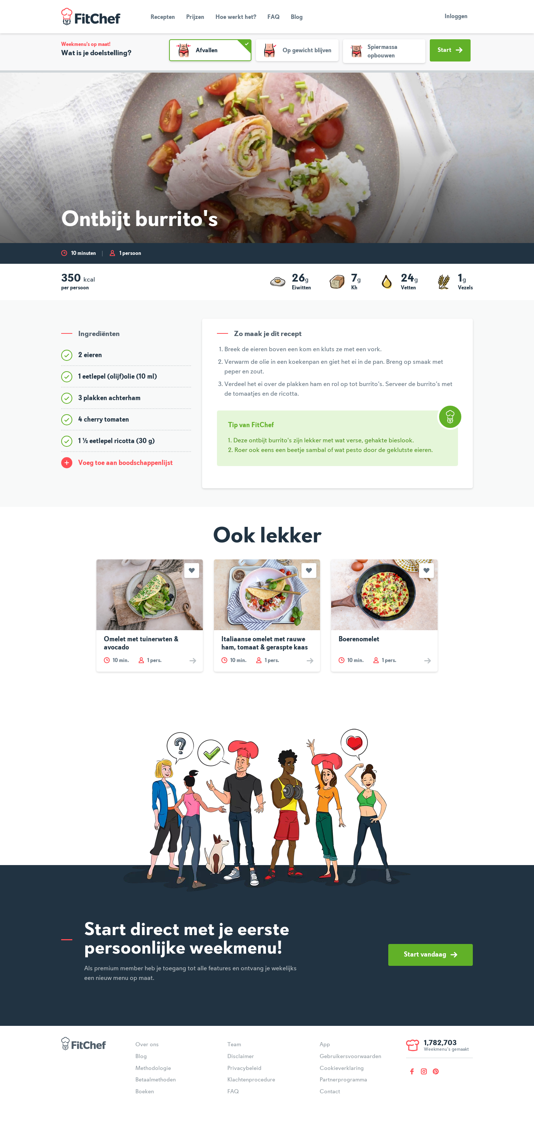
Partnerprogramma (343, 1080)
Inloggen (456, 17)
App (325, 1045)
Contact (330, 1092)
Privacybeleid (244, 1068)
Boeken (144, 1092)
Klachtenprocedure (251, 1080)
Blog (297, 17)
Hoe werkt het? (235, 17)
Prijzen (195, 17)
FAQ (273, 17)
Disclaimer (240, 1057)
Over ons (147, 1045)
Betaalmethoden (155, 1080)
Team (234, 1045)
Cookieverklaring (342, 1068)
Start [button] (450, 50)
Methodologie (153, 1068)
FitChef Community (91, 17)
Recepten (163, 17)
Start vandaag (430, 954)
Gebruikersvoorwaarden (350, 1057)
